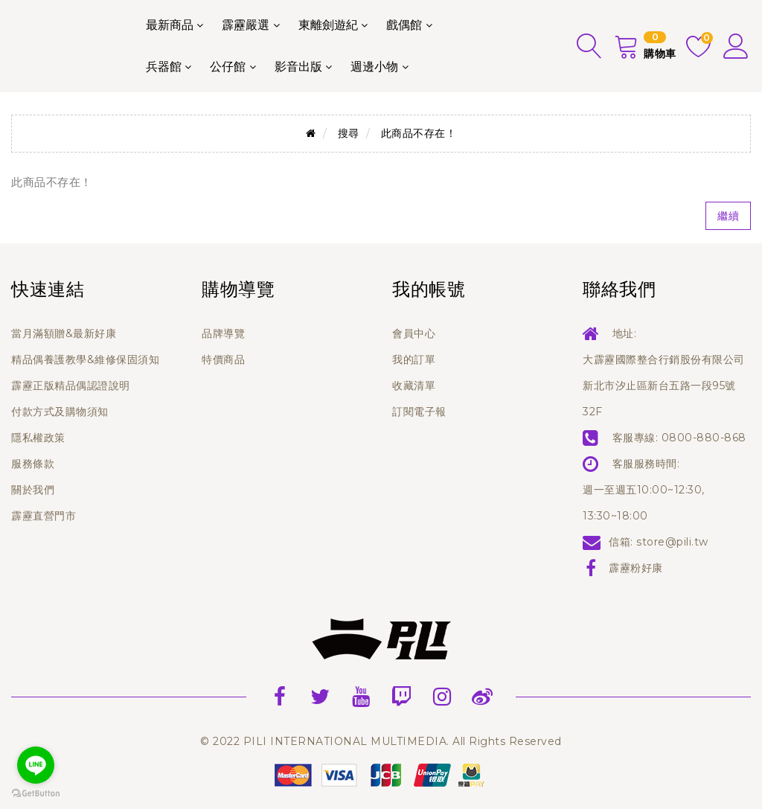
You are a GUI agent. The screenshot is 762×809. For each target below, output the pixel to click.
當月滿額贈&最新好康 (63, 333)
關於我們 (32, 489)
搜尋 (348, 133)
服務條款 (32, 463)
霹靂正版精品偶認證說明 (70, 385)
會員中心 (413, 333)
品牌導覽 (223, 333)
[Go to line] (35, 765)
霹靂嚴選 (245, 25)
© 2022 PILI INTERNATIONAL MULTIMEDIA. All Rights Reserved (381, 741)
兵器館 (164, 67)
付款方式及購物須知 (60, 411)
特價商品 (223, 359)
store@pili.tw (672, 542)
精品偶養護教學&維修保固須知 (85, 359)
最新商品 (169, 25)
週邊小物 (374, 67)
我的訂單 (413, 359)
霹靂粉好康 (636, 568)
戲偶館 (404, 25)
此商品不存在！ (419, 133)
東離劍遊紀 (328, 25)
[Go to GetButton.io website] (36, 794)
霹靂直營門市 (43, 515)
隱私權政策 (38, 437)
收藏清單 (413, 385)
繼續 (728, 216)
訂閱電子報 (419, 411)
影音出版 (298, 67)
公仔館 (228, 67)
